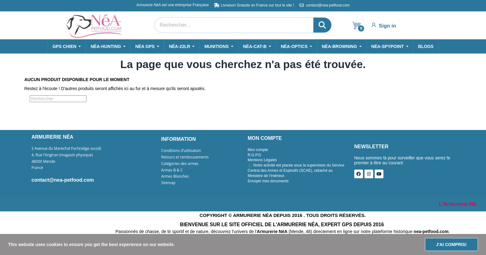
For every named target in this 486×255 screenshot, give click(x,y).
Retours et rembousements (185, 157)
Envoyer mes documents (268, 181)
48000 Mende (43, 161)
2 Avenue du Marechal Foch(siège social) (66, 148)
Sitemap (168, 183)
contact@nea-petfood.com (63, 180)
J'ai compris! (451, 244)
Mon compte (258, 150)
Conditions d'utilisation (181, 151)
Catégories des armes (180, 164)
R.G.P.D (254, 155)
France (37, 168)
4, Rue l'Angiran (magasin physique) (62, 155)
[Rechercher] (58, 98)
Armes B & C (172, 170)
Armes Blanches (175, 176)
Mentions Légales (262, 160)
